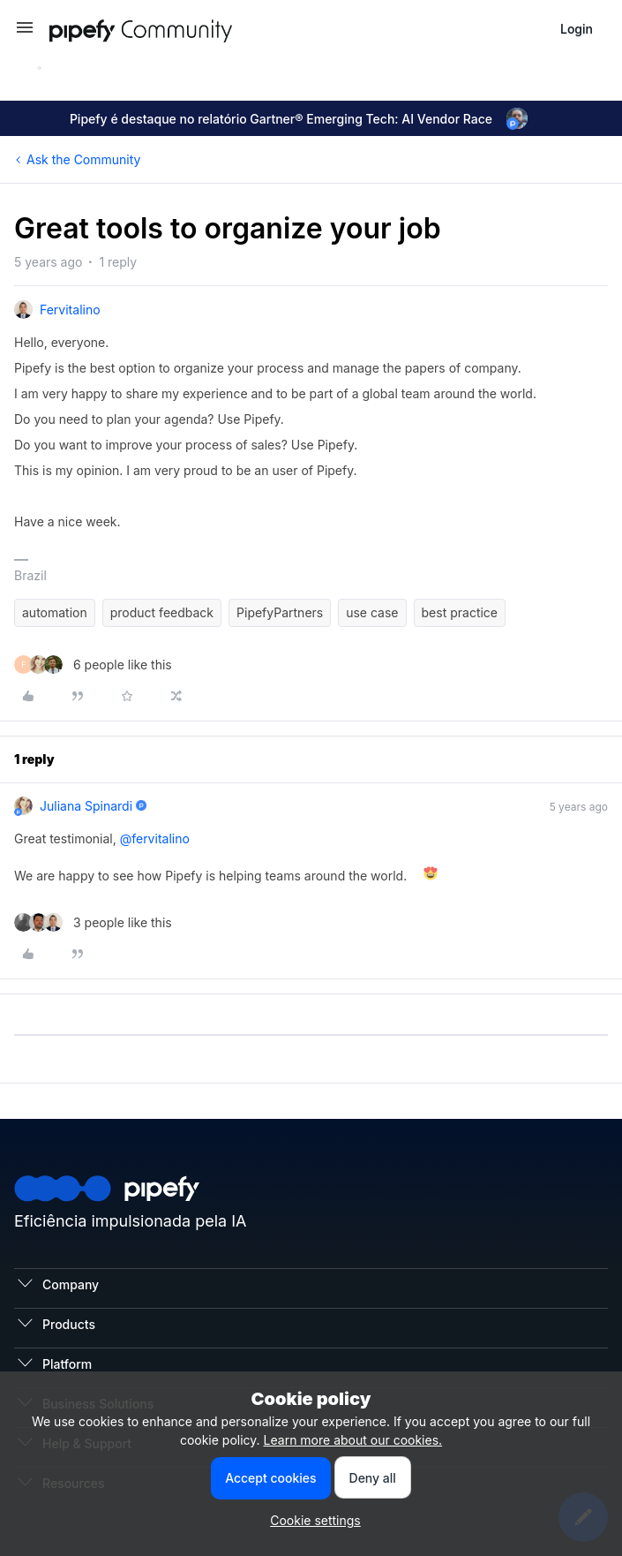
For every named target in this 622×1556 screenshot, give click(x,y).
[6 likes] (93, 664)
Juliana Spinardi (86, 805)
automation (54, 612)
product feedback (162, 612)
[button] (24, 33)
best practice (460, 612)
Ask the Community (83, 159)
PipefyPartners (279, 612)
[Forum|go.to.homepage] (172, 28)
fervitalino (70, 309)
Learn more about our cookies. (353, 1439)
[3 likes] (93, 922)
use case (372, 612)
